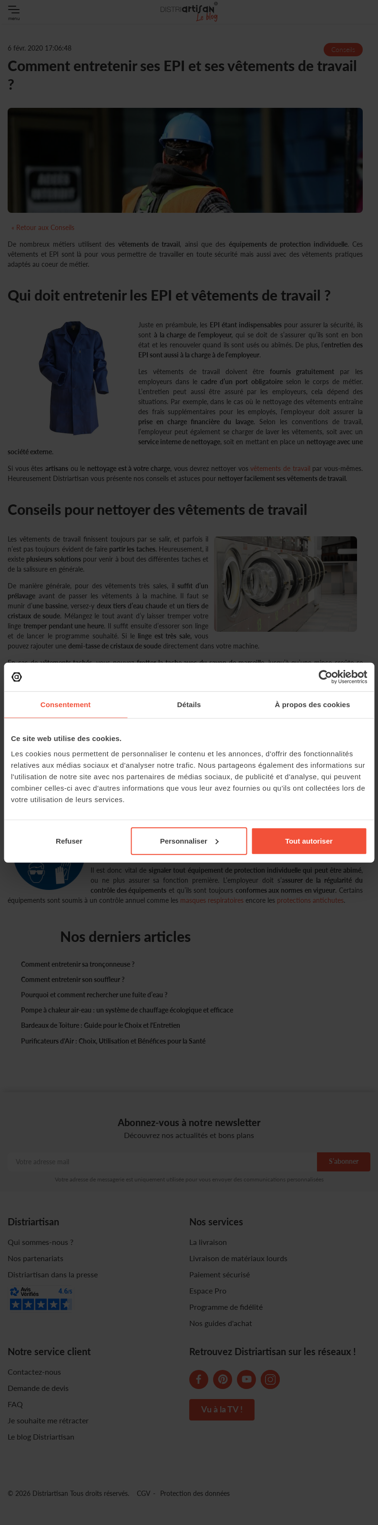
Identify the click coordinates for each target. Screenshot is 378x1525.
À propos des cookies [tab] (312, 704)
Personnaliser (189, 840)
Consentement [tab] (66, 704)
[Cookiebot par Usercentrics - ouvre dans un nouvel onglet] (325, 677)
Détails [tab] (189, 704)
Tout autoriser (309, 840)
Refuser (69, 840)
